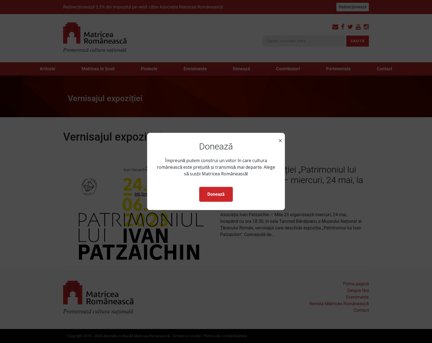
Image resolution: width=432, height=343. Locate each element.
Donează (216, 194)
